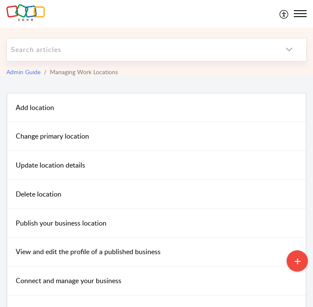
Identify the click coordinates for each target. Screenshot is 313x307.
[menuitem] (284, 13)
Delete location (38, 194)
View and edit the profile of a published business (88, 251)
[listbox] (289, 49)
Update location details (50, 165)
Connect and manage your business (68, 280)
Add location (35, 107)
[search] (139, 49)
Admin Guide (23, 72)
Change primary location (52, 136)
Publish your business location (61, 223)
